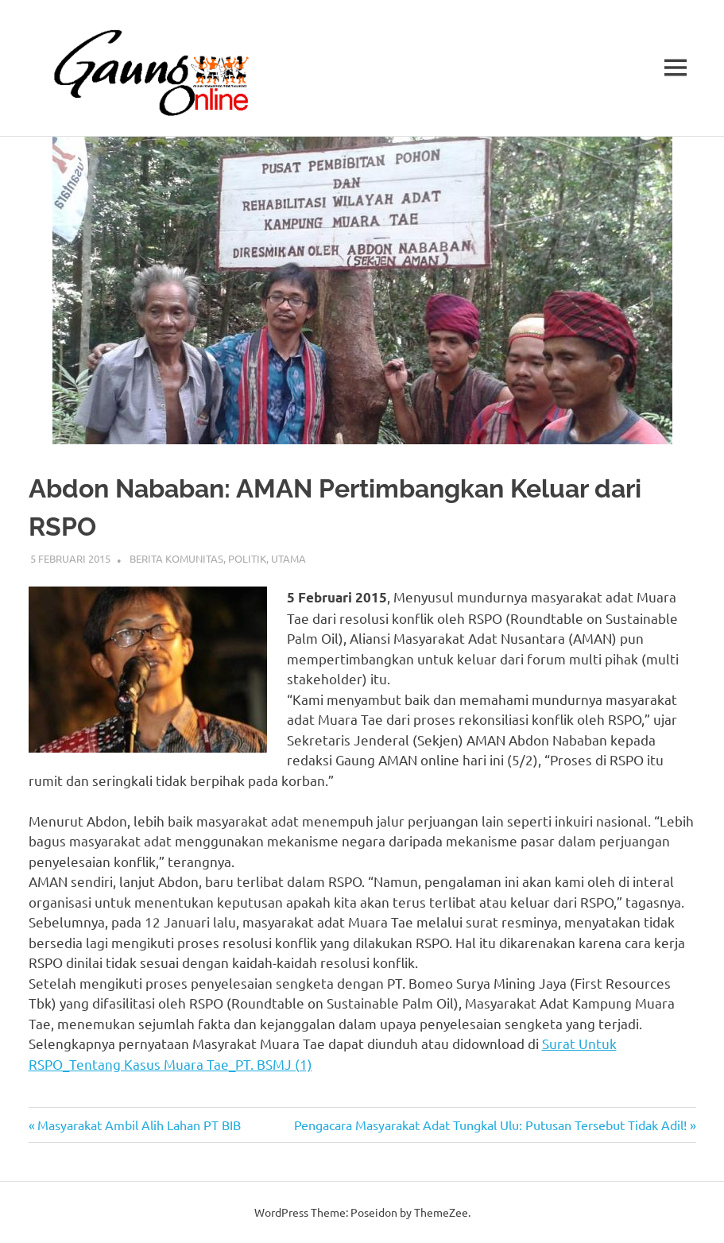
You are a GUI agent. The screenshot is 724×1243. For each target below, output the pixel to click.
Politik (247, 558)
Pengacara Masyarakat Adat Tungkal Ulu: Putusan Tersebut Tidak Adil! (490, 1125)
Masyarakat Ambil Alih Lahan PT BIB (139, 1125)
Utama (288, 558)
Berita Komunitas (176, 558)
